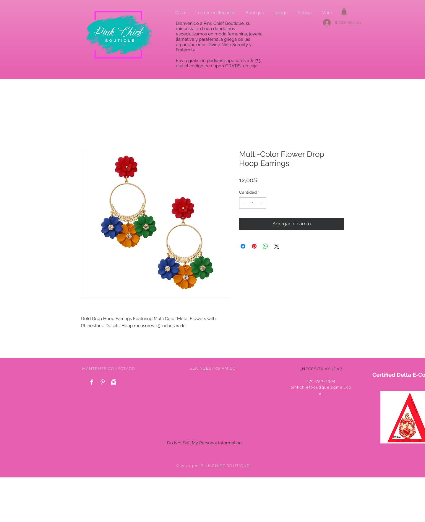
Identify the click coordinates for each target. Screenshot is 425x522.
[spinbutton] (252, 203)
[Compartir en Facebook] (242, 246)
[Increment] (261, 203)
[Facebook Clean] (91, 382)
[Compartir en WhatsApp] (265, 246)
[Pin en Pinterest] (254, 246)
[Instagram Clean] (113, 382)
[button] (344, 11)
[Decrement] (243, 203)
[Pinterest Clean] (102, 382)
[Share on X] (276, 246)
